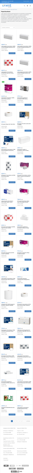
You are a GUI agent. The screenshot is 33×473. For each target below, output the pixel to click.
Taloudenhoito (14, 9)
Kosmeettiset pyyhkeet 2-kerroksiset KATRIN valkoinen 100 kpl (8, 382)
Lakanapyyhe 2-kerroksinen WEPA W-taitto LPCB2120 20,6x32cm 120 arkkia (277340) (24, 47)
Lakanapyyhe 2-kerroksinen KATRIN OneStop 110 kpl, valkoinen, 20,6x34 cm (23, 408)
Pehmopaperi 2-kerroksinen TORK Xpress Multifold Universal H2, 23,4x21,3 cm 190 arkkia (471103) (8, 150)
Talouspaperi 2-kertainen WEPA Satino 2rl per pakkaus (7, 98)
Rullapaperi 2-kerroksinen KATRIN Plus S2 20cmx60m (8, 176)
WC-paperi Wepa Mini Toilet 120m (8, 124)
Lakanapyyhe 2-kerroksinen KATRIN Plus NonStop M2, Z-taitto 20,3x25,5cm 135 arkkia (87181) (24, 356)
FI (30, 1)
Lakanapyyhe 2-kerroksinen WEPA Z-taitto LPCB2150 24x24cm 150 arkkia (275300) (24, 73)
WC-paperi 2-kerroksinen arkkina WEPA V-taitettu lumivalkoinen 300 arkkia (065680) (24, 176)
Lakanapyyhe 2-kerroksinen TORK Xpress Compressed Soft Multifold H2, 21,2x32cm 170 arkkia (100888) (24, 382)
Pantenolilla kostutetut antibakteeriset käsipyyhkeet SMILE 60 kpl (23, 279)
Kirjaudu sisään (26, 1)
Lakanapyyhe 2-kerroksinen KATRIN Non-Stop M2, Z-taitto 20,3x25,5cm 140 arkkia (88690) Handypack (7, 73)
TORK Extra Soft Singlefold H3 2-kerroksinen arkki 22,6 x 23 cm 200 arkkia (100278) (24, 331)
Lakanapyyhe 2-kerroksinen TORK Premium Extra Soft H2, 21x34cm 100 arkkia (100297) (8, 279)
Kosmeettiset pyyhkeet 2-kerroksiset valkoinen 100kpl (23, 227)
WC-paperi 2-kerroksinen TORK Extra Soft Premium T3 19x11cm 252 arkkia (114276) (8, 356)
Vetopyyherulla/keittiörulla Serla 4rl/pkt (7, 408)
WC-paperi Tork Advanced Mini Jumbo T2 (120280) (7, 253)
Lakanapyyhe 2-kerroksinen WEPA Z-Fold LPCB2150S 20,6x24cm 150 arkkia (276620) (8, 47)
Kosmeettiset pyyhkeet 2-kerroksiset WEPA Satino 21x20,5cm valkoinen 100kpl (23, 98)
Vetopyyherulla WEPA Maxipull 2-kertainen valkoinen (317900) (8, 305)
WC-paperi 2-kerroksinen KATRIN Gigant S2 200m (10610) (8, 227)
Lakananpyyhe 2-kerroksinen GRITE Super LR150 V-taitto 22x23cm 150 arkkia (7, 202)
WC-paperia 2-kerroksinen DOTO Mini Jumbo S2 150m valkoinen (24, 305)
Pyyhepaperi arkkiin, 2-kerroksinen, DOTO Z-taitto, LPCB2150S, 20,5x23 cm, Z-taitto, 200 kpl (23, 150)
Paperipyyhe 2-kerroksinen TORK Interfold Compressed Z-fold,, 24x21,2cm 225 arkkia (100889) (8, 331)
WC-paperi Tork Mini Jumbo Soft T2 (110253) (24, 124)
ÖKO (3, 81)
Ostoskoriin (12, 53)
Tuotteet (8, 9)
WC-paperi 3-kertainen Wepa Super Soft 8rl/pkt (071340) (23, 202)
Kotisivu (3, 9)
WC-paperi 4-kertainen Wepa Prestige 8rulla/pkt (23, 253)
